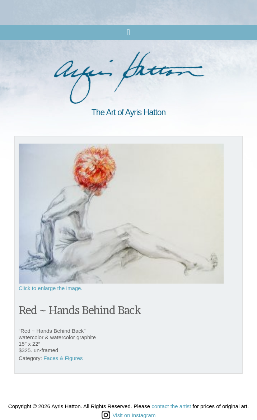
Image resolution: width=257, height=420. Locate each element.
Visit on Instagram (129, 415)
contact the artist (171, 406)
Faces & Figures (63, 358)
